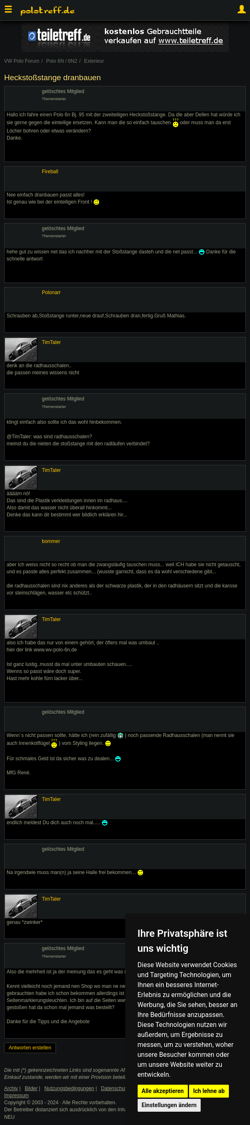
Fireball (50, 171)
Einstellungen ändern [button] (169, 1105)
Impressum (16, 1095)
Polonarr (51, 292)
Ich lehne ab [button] (209, 1091)
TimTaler (51, 342)
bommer (51, 541)
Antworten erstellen (30, 1048)
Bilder (31, 1088)
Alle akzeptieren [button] (163, 1091)
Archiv (11, 1088)
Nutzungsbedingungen (69, 1088)
